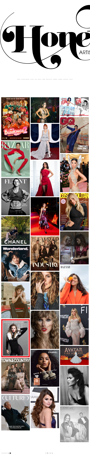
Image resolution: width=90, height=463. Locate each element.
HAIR (36, 79)
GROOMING (55, 79)
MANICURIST (65, 79)
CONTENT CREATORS (25, 79)
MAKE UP (39, 79)
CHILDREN (60, 79)
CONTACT (71, 79)
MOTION (18, 79)
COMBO (43, 79)
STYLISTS (32, 79)
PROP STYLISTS (49, 79)
